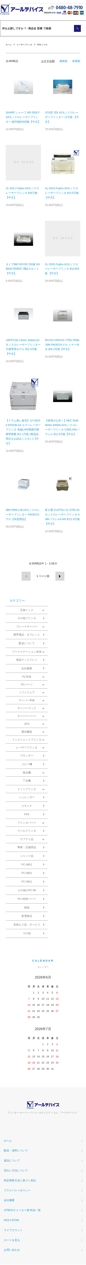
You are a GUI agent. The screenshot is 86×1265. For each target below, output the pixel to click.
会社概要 (26, 668)
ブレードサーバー (26, 626)
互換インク (26, 610)
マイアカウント (13, 1230)
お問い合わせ (12, 1249)
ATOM (15, 1220)
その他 (27, 933)
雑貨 (26, 907)
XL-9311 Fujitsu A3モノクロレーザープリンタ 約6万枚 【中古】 (22, 193)
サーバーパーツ (26, 716)
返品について (12, 1160)
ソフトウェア (27, 692)
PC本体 (26, 676)
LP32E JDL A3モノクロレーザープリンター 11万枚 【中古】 (62, 117)
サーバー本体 (27, 700)
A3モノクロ (42, 45)
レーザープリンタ (24, 45)
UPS (27, 723)
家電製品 (26, 915)
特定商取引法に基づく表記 (20, 1180)
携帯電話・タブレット (26, 634)
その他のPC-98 (27, 890)
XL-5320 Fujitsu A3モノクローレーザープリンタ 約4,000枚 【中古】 (62, 269)
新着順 (76, 61)
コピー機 (26, 764)
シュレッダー (27, 797)
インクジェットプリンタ (26, 739)
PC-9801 (26, 872)
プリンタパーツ (26, 822)
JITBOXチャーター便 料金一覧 (22, 1210)
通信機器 (26, 731)
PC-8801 (26, 864)
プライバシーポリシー (17, 1190)
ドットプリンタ (26, 789)
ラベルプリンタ (26, 830)
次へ (59, 576)
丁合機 (27, 780)
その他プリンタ (26, 618)
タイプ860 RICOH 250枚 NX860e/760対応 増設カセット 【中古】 (23, 269)
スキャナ (26, 805)
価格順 (63, 61)
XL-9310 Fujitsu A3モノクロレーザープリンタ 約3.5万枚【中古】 (62, 193)
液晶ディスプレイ (26, 659)
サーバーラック (26, 708)
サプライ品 (26, 839)
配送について (27, 643)
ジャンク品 (26, 855)
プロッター (26, 755)
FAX (26, 814)
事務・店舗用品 (26, 847)
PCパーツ (26, 684)
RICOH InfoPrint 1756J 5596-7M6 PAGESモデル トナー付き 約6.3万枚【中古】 (62, 345)
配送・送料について (16, 1150)
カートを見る (12, 1240)
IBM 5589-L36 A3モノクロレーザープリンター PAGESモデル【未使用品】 (23, 514)
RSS (6, 1220)
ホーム (8, 45)
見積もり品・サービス (26, 924)
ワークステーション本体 (26, 651)
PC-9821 (26, 881)
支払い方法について (16, 1170)
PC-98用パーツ (27, 898)
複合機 (27, 772)
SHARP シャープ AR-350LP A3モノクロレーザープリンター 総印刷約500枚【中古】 (23, 117)
